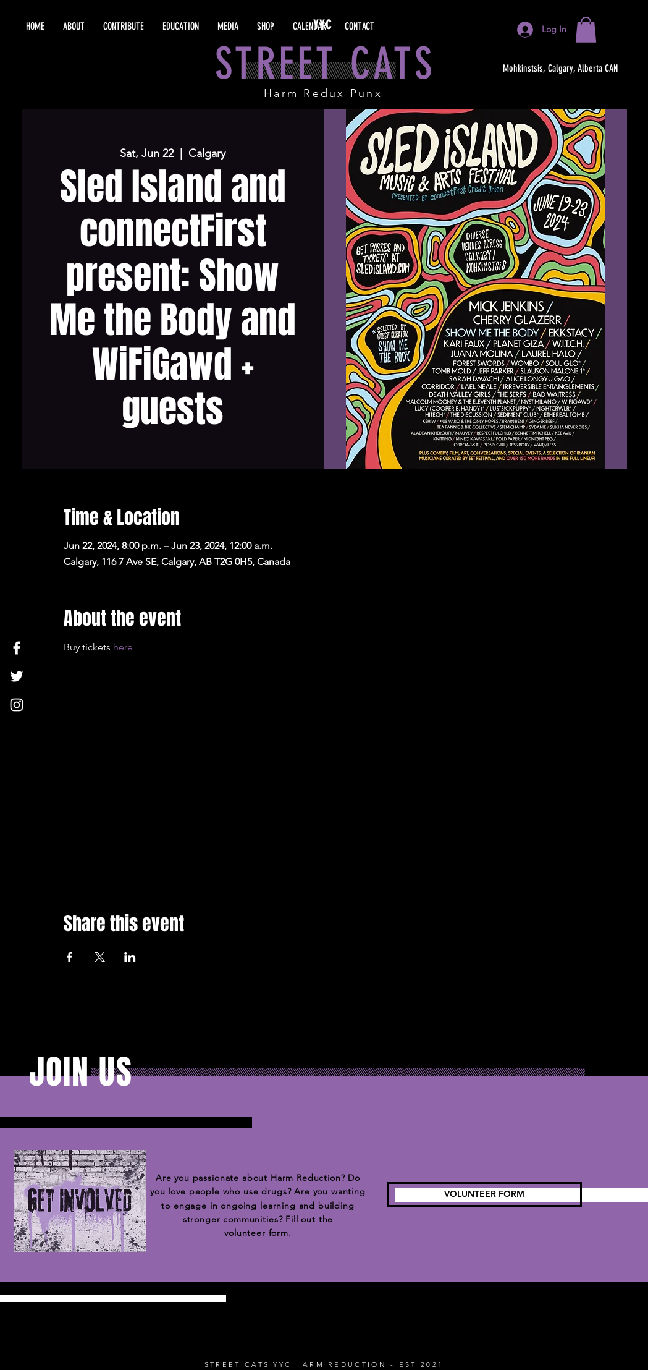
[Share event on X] (100, 957)
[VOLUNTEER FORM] (484, 1194)
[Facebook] (16, 648)
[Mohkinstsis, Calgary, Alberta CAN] (560, 68)
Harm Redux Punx (323, 93)
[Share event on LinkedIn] (130, 957)
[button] (586, 30)
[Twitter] (16, 676)
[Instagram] (16, 704)
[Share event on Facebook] (69, 957)
